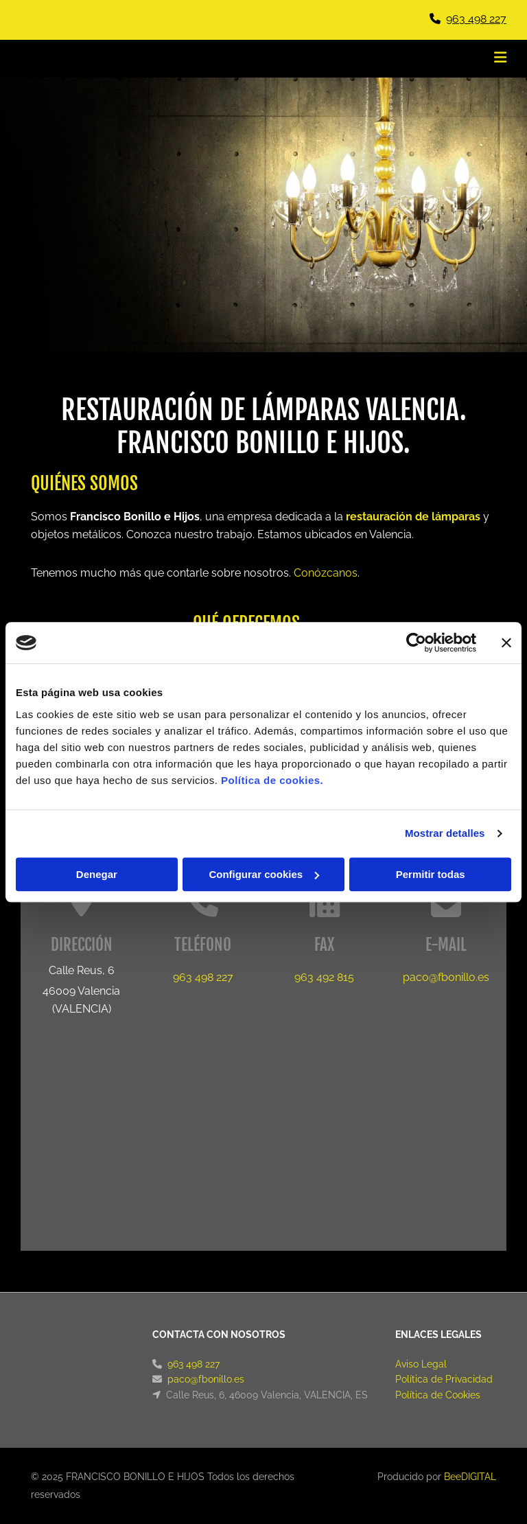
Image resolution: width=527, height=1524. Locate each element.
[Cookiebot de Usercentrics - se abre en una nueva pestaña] (416, 642)
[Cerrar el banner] (506, 642)
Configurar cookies (264, 874)
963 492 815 (324, 977)
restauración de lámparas (413, 516)
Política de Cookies (437, 1394)
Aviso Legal (421, 1364)
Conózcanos (326, 572)
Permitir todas (430, 874)
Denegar (96, 874)
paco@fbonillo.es (446, 977)
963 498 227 (476, 18)
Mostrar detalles (445, 833)
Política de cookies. (272, 780)
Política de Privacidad (444, 1379)
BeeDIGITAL (470, 1476)
